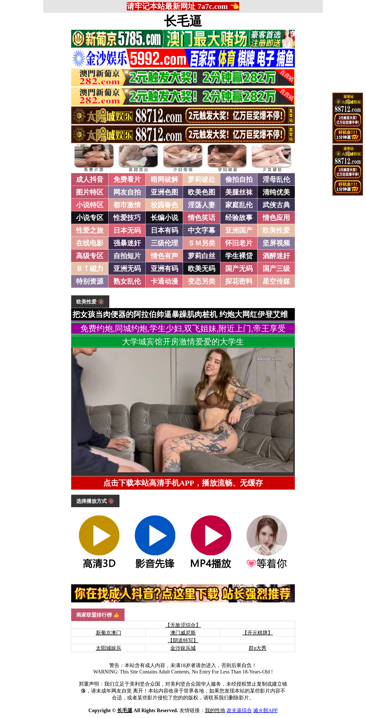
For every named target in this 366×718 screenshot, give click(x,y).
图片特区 (89, 192)
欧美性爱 (276, 230)
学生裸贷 (239, 256)
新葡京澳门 (108, 633)
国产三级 (276, 268)
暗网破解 (164, 179)
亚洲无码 (127, 268)
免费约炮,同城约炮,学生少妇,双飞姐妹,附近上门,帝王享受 (183, 328)
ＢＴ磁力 (89, 268)
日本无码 (127, 230)
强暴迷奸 (127, 243)
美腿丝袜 (239, 192)
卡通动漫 (164, 281)
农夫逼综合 (239, 710)
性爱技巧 (127, 218)
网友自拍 (127, 192)
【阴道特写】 (183, 640)
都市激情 (127, 205)
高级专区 (89, 256)
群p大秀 (257, 648)
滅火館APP (265, 710)
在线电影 (89, 243)
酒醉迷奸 (276, 256)
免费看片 (127, 179)
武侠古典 (276, 205)
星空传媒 (276, 281)
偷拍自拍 (239, 179)
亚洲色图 (164, 192)
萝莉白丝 (201, 256)
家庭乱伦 (239, 205)
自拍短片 (127, 256)
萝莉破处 (201, 179)
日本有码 (164, 230)
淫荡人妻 (201, 205)
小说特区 (89, 205)
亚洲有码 (164, 268)
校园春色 (164, 205)
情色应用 (276, 218)
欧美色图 (201, 192)
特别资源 (89, 281)
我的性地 (215, 710)
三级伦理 (164, 243)
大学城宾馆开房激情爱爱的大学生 (183, 341)
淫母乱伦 (276, 179)
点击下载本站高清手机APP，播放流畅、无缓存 (183, 483)
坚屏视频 (276, 243)
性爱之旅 (89, 230)
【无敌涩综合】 (183, 625)
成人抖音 (89, 179)
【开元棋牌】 (257, 633)
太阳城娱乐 (108, 648)
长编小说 (164, 218)
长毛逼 (183, 21)
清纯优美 (276, 192)
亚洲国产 (239, 230)
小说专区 (89, 218)
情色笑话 (201, 218)
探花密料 (239, 281)
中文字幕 (201, 230)
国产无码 (239, 268)
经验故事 (239, 218)
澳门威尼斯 (183, 633)
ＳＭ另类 (201, 243)
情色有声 (164, 256)
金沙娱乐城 (183, 648)
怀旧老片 (239, 243)
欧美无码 (201, 268)
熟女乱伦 (127, 281)
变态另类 (201, 281)
